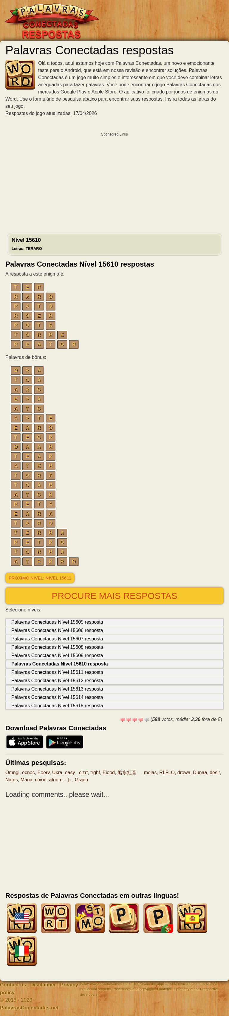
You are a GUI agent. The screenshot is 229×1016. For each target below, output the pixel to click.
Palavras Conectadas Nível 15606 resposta (57, 630)
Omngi (12, 772)
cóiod (41, 779)
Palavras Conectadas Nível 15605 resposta (57, 622)
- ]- (68, 779)
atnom (55, 779)
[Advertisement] (114, 181)
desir (215, 772)
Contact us (13, 985)
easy (70, 772)
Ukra (57, 772)
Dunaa (200, 772)
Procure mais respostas (114, 596)
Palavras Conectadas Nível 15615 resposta (57, 705)
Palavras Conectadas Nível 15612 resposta (57, 680)
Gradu (81, 779)
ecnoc (28, 772)
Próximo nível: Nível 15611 (40, 578)
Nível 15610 (27, 244)
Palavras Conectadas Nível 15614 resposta (57, 697)
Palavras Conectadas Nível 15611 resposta (57, 672)
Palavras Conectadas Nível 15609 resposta (57, 655)
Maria (27, 779)
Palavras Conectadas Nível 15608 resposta (57, 647)
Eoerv (44, 772)
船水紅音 (129, 772)
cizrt (83, 772)
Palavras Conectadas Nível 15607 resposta (57, 638)
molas (150, 772)
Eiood (109, 772)
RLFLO (167, 772)
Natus (11, 779)
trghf (95, 772)
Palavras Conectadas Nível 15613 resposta (57, 688)
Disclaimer (43, 985)
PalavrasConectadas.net (29, 1008)
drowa (184, 772)
